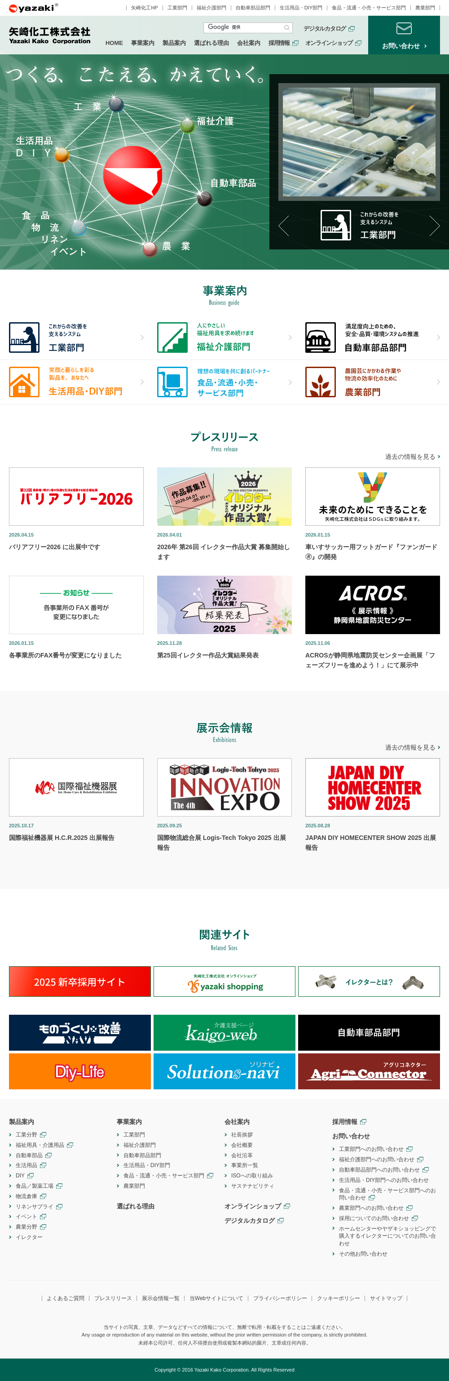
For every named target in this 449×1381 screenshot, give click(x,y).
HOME (114, 43)
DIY (20, 1175)
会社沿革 (242, 1155)
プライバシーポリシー (280, 1298)
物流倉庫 (26, 1196)
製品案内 (174, 43)
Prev (283, 226)
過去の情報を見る (410, 456)
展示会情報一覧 (161, 1298)
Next (435, 226)
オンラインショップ (328, 43)
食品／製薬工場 (34, 1186)
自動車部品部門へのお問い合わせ (379, 1170)
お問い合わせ (351, 1136)
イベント (26, 1216)
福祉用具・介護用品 (40, 1145)
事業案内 (142, 43)
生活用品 (26, 1165)
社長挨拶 (242, 1135)
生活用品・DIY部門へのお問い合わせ (384, 1180)
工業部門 (177, 7)
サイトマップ (386, 1298)
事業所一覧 (244, 1165)
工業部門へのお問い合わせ (371, 1149)
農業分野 (26, 1227)
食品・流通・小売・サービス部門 (369, 7)
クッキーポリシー (338, 1298)
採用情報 (279, 43)
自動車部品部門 (253, 7)
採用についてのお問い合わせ (374, 1218)
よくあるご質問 (65, 1298)
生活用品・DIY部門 (301, 7)
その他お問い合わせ (363, 1254)
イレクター (29, 1237)
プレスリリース (113, 1298)
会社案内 (248, 43)
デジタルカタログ (325, 29)
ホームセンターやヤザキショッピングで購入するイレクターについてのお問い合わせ (387, 1236)
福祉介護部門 (211, 7)
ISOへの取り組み (252, 1175)
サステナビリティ (252, 1186)
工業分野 (26, 1135)
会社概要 (242, 1145)
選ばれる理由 (211, 43)
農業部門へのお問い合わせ (371, 1208)
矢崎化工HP (144, 7)
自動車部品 (29, 1155)
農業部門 (425, 7)
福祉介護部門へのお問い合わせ (376, 1159)
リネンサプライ (34, 1206)
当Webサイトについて (216, 1298)
